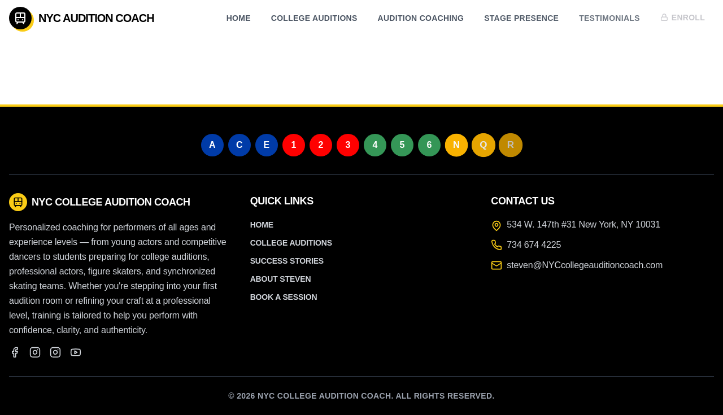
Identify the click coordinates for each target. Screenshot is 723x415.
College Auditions (314, 18)
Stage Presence (521, 18)
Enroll (682, 16)
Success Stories (287, 260)
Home (239, 18)
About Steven (280, 278)
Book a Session (283, 297)
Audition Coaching (421, 18)
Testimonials (609, 17)
